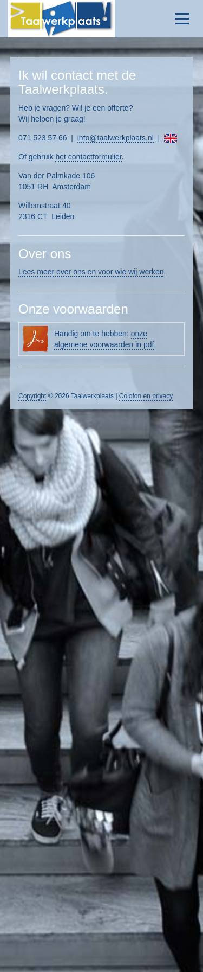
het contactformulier (88, 156)
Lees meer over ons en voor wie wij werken (90, 271)
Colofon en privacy (146, 396)
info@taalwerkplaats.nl (115, 137)
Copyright (32, 396)
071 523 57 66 (42, 137)
